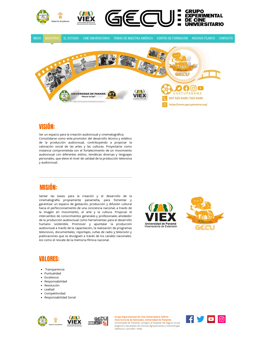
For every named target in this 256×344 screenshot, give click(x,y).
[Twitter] (200, 319)
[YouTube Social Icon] (211, 319)
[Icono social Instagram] (222, 319)
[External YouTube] (179, 150)
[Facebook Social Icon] (190, 319)
